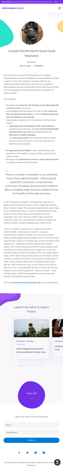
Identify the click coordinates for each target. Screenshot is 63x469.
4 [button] (33, 366)
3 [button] (29, 366)
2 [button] (25, 366)
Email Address (12, 432)
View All (31, 393)
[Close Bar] (60, 2)
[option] (31, 339)
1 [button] (21, 366)
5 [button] (37, 366)
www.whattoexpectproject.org (27, 283)
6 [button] (42, 366)
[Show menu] (60, 8)
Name (9, 425)
